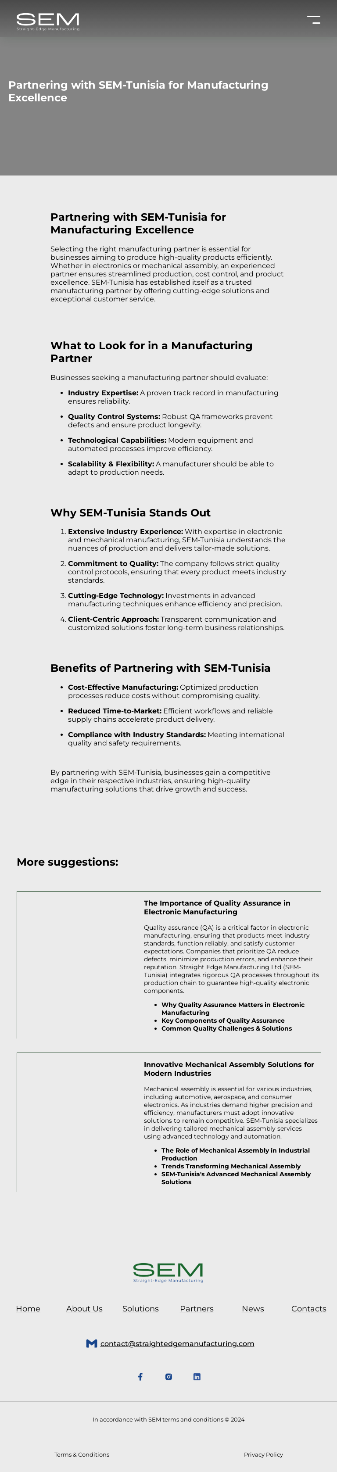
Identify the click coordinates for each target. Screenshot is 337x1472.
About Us (84, 1309)
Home (28, 1309)
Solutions (140, 1309)
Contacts (308, 1309)
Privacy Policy (263, 1454)
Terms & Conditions (81, 1454)
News (253, 1309)
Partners (197, 1309)
